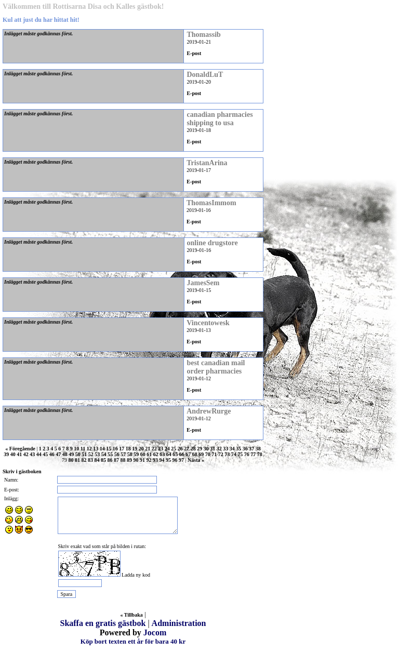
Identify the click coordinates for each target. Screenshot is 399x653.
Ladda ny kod (136, 575)
